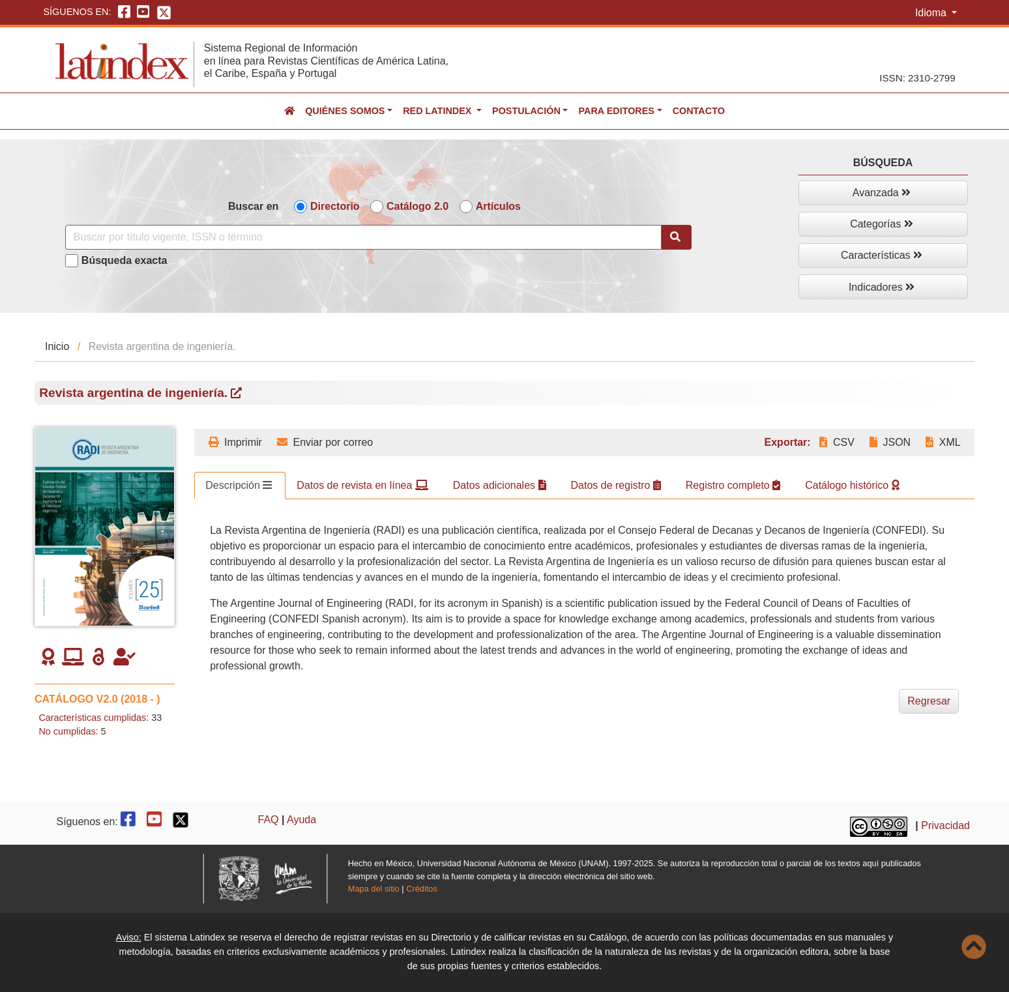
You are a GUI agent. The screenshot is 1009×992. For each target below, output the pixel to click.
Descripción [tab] (238, 485)
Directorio (335, 206)
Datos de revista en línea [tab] (362, 485)
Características (881, 255)
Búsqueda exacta (124, 260)
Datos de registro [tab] (616, 485)
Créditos (421, 889)
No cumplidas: (68, 731)
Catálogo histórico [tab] (852, 485)
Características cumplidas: (93, 717)
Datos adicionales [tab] (499, 485)
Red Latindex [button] (438, 111)
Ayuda (301, 819)
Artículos (498, 206)
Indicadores (881, 287)
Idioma (932, 12)
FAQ (268, 819)
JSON (890, 442)
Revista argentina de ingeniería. (140, 393)
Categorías (881, 223)
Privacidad (945, 825)
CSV (836, 442)
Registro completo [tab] (733, 485)
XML (943, 442)
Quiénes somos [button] (345, 111)
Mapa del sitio (374, 889)
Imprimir (235, 442)
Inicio (57, 346)
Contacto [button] (699, 111)
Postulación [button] (526, 111)
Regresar (928, 701)
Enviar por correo (325, 442)
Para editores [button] (616, 111)
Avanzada (882, 192)
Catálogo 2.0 (417, 206)
